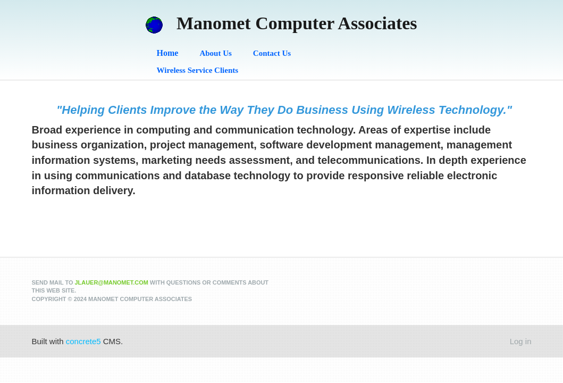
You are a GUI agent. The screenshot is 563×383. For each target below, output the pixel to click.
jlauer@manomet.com (111, 282)
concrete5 (83, 341)
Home (168, 52)
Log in (521, 341)
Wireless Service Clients (198, 70)
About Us (215, 53)
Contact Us (272, 53)
